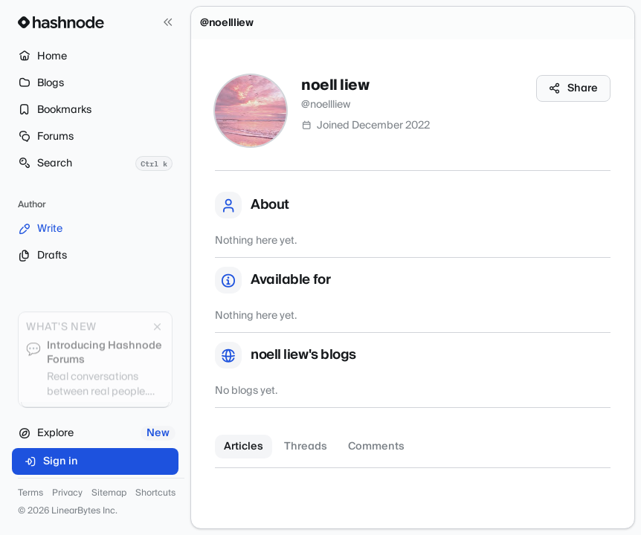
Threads (305, 446)
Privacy (67, 493)
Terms (30, 493)
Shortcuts (155, 493)
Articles (243, 446)
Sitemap (108, 493)
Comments (376, 446)
